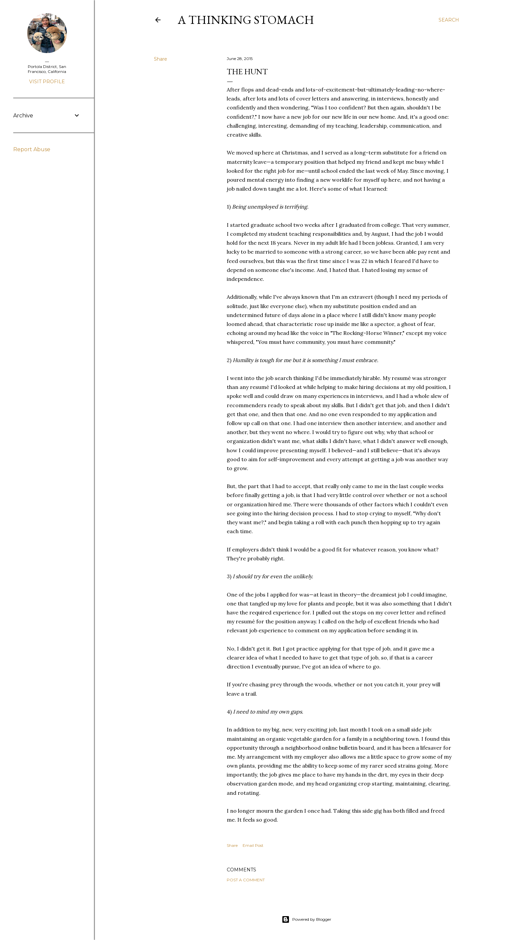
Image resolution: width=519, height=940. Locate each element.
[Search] (449, 20)
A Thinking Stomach (246, 20)
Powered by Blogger (306, 919)
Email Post (253, 845)
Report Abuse (31, 149)
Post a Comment (246, 879)
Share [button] (160, 59)
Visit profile (47, 82)
